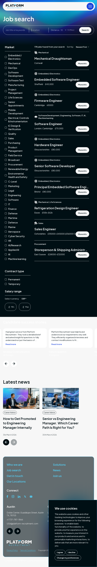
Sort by (70, 47)
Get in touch (15, 476)
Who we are (14, 464)
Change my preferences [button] (68, 558)
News (56, 470)
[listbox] (24, 299)
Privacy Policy (12, 550)
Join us (57, 476)
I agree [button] (60, 552)
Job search (14, 470)
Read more (11, 356)
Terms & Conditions (28, 550)
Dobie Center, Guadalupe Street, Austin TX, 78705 (25, 514)
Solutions (59, 464)
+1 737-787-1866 (15, 519)
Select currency (12, 298)
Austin (11, 506)
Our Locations (16, 481)
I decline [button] (71, 552)
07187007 (22, 561)
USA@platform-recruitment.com (22, 523)
